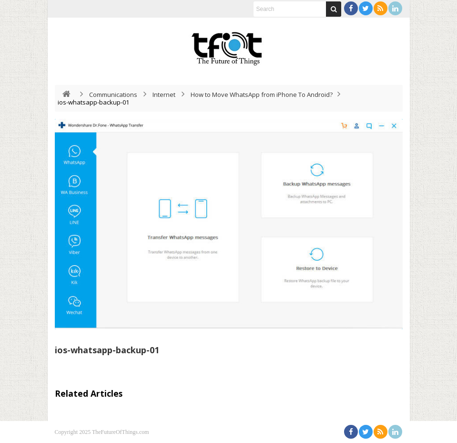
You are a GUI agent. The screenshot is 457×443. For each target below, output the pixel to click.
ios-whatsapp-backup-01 (107, 350)
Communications (113, 94)
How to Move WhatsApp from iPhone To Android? (262, 94)
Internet (163, 94)
